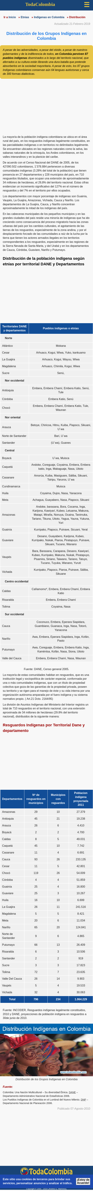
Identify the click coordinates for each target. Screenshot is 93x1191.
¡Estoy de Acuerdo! (83, 1181)
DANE (72, 1092)
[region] (46, 105)
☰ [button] (87, 4)
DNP (83, 1099)
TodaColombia (40, 4)
